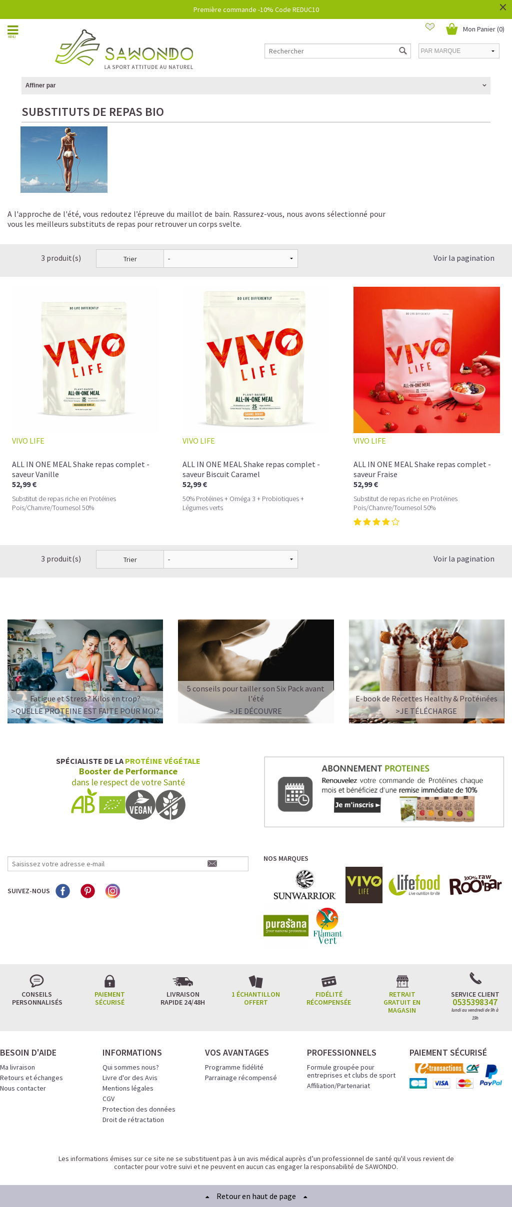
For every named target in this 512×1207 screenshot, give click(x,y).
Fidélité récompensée (328, 963)
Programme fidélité (234, 1031)
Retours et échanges (31, 1042)
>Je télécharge (426, 675)
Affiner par (41, 85)
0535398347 (475, 967)
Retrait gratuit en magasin (402, 967)
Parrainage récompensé (241, 1042)
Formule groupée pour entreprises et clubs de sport (351, 1035)
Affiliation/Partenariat (338, 1050)
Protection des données (139, 1073)
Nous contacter (23, 1052)
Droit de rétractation (133, 1084)
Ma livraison (17, 1031)
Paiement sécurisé (109, 963)
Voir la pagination (464, 222)
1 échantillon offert (256, 963)
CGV (108, 1063)
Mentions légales (128, 1052)
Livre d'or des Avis (130, 1042)
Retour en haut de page (256, 1196)
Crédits (291, 1161)
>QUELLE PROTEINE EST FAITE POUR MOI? (85, 675)
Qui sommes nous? (130, 1031)
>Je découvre (256, 675)
